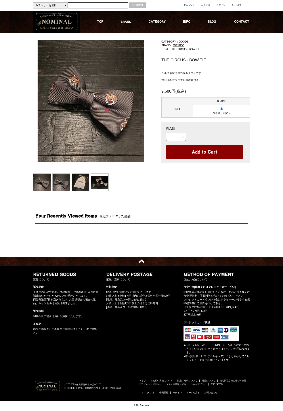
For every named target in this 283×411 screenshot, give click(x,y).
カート (236, 5)
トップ (142, 380)
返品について (208, 380)
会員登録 (205, 5)
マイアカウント (147, 392)
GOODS (184, 41)
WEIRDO (178, 45)
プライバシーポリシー (150, 384)
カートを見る (193, 392)
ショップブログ (198, 384)
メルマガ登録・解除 (176, 384)
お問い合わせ (211, 392)
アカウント (189, 5)
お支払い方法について (162, 380)
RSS (213, 384)
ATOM (220, 384)
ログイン (220, 5)
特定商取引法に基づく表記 (233, 380)
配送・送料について (187, 380)
